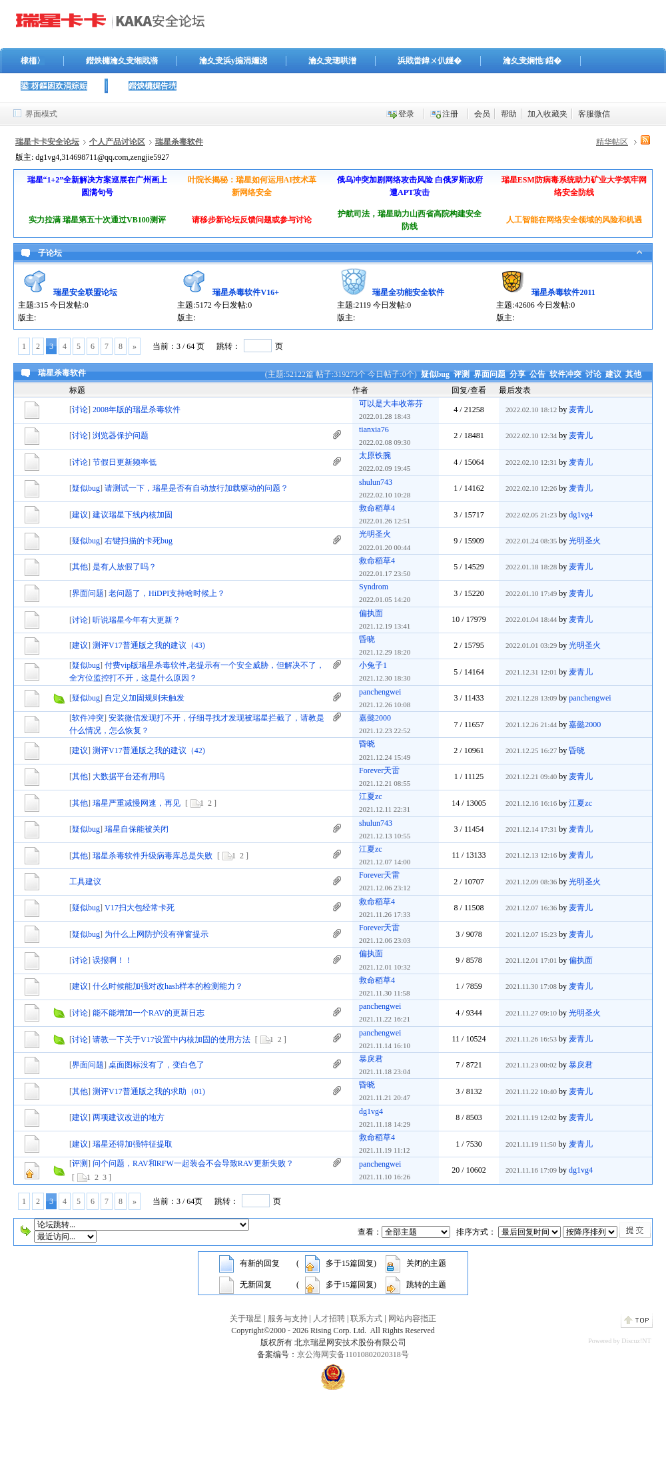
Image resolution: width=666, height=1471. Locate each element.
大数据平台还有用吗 (129, 776)
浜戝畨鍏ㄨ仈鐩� (430, 60)
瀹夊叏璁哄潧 (332, 60)
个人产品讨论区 (117, 142)
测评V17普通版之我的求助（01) (149, 1091)
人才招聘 (329, 1318)
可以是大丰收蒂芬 (391, 403)
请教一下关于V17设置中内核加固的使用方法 (171, 1039)
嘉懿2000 (375, 718)
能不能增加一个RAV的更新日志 (148, 1013)
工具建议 (85, 881)
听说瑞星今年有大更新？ (136, 620)
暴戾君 (371, 1058)
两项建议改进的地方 (129, 1117)
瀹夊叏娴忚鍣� (532, 60)
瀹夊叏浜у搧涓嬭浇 (233, 60)
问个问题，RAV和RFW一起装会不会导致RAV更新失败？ (193, 1163)
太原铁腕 (375, 455)
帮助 (509, 114)
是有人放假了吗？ (125, 566)
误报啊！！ (113, 960)
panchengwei (380, 692)
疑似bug (435, 374)
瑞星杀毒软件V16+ (245, 292)
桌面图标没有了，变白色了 (156, 1064)
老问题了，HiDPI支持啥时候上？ (167, 593)
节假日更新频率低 (125, 462)
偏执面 (371, 613)
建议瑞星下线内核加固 (132, 514)
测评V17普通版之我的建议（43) (149, 645)
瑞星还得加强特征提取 (132, 1144)
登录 (406, 114)
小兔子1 (373, 665)
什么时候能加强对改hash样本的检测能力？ (168, 986)
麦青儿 (581, 409)
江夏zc (370, 796)
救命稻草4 (377, 508)
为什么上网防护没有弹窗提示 (156, 934)
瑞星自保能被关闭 (136, 829)
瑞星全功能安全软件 (408, 292)
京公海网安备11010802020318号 (353, 1354)
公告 (537, 374)
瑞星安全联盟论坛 (85, 292)
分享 (517, 374)
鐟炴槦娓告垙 (152, 86)
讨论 (593, 374)
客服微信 (594, 114)
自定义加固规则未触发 (144, 698)
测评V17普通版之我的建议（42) (149, 750)
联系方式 (366, 1318)
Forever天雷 (379, 770)
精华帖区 (612, 142)
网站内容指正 (412, 1318)
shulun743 (375, 482)
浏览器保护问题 (121, 435)
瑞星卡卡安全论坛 (47, 142)
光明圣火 (375, 534)
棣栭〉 (33, 60)
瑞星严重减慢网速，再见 (136, 803)
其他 (633, 374)
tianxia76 (374, 429)
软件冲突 (565, 374)
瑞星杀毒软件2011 (563, 292)
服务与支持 (288, 1318)
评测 (462, 374)
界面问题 (489, 374)
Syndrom (373, 586)
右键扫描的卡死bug (138, 540)
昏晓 (367, 639)
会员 (482, 114)
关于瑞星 (246, 1318)
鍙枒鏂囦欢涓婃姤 (54, 86)
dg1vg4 (581, 514)
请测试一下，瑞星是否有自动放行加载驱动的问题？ (196, 488)
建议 (613, 374)
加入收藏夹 (547, 114)
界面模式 (41, 114)
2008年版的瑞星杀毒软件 (136, 409)
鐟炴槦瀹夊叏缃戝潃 (122, 60)
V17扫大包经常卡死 (139, 907)
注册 (450, 114)
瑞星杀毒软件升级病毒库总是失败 (152, 855)
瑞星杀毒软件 (179, 142)
